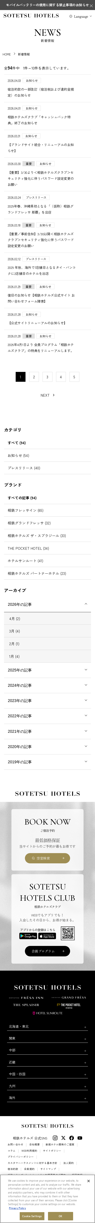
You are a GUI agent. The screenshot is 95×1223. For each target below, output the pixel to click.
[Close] (88, 1181)
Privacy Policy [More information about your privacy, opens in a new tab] (17, 1208)
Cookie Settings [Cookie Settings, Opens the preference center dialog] (32, 1216)
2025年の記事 (20, 670)
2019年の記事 (20, 762)
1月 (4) (14, 656)
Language (81, 16)
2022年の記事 (20, 716)
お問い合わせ (15, 1144)
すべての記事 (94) (22, 497)
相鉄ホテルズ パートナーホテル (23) (37, 573)
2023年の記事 (20, 701)
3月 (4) (14, 631)
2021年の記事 (20, 731)
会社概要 (34, 1144)
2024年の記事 (20, 685)
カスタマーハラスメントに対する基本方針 (32, 1163)
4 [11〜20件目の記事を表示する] (61, 376)
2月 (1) (14, 643)
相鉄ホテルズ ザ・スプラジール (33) (37, 535)
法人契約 (68, 1163)
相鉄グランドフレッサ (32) (29, 522)
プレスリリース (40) (24, 467)
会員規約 (29, 1169)
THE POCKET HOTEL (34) (28, 548)
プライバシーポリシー (21, 1156)
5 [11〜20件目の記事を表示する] (74, 376)
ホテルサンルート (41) (25, 560)
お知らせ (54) (18, 455)
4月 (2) (14, 618)
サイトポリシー (52, 1150)
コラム (11, 1150)
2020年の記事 (20, 747)
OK (60, 1216)
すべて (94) (17, 442)
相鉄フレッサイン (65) (26, 510)
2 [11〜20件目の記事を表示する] (34, 376)
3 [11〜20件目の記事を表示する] (47, 376)
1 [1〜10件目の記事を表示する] (20, 376)
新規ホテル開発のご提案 (60, 1144)
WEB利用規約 (29, 1150)
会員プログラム (43, 951)
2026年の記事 (20, 604)
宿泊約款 (13, 1169)
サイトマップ (48, 1169)
